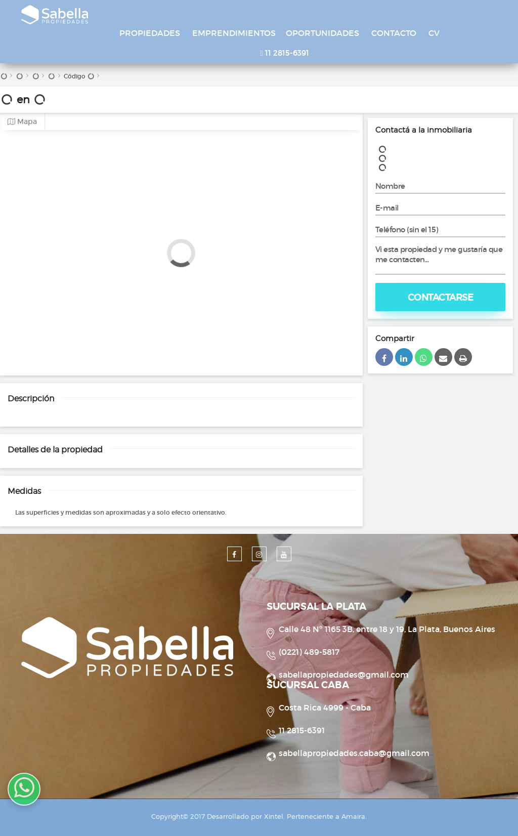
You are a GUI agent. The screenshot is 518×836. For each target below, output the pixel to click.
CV (434, 33)
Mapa (22, 121)
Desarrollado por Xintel (245, 816)
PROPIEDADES (149, 33)
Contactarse (440, 297)
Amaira (353, 816)
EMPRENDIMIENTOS (234, 33)
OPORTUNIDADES (322, 33)
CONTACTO (393, 33)
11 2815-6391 (284, 53)
